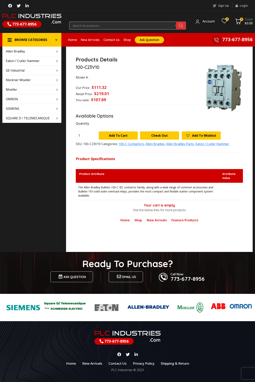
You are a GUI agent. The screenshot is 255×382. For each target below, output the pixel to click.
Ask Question (149, 40)
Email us (126, 276)
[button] (31, 40)
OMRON (32, 99)
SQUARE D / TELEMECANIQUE (32, 118)
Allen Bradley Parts (180, 144)
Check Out (159, 135)
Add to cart (118, 135)
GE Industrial (32, 70)
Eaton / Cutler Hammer (32, 61)
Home (72, 40)
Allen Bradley (32, 51)
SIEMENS (32, 108)
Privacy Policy (143, 363)
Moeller (32, 89)
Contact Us (111, 40)
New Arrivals (90, 40)
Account (209, 21)
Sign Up (221, 5)
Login (242, 5)
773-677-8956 (21, 24)
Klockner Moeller (32, 80)
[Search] (181, 25)
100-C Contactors (131, 144)
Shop (127, 40)
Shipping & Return (175, 363)
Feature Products (184, 220)
